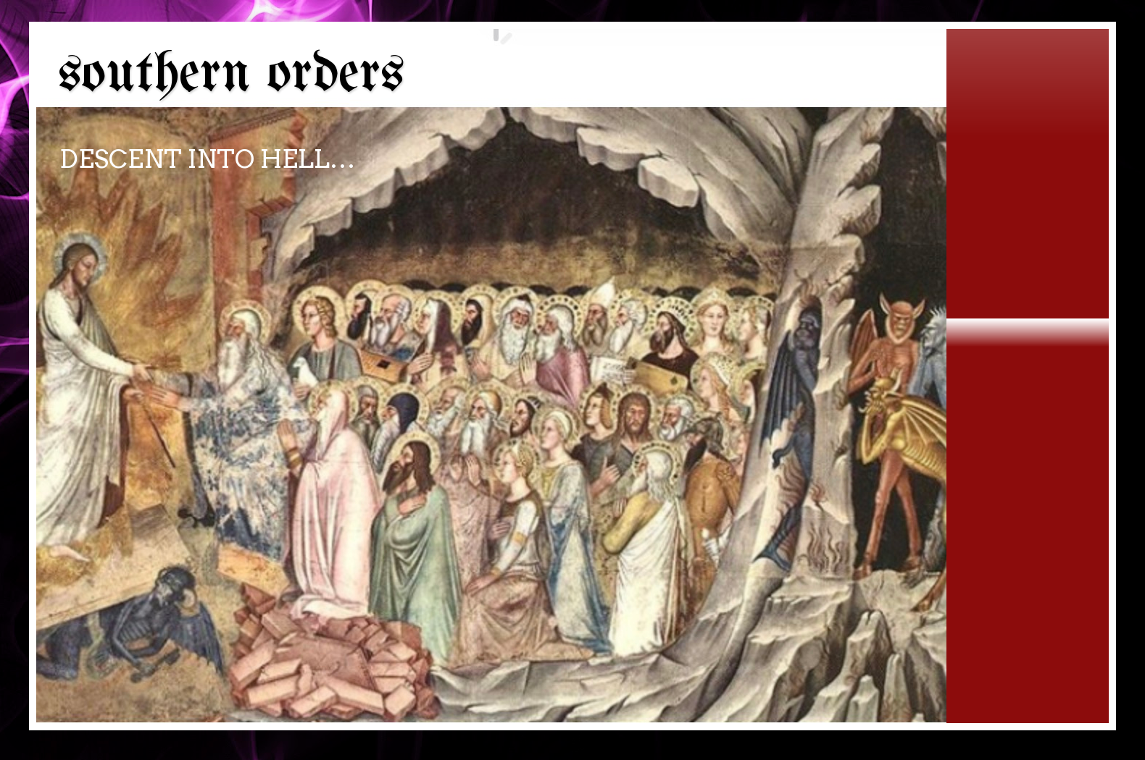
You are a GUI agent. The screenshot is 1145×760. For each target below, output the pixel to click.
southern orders (231, 75)
